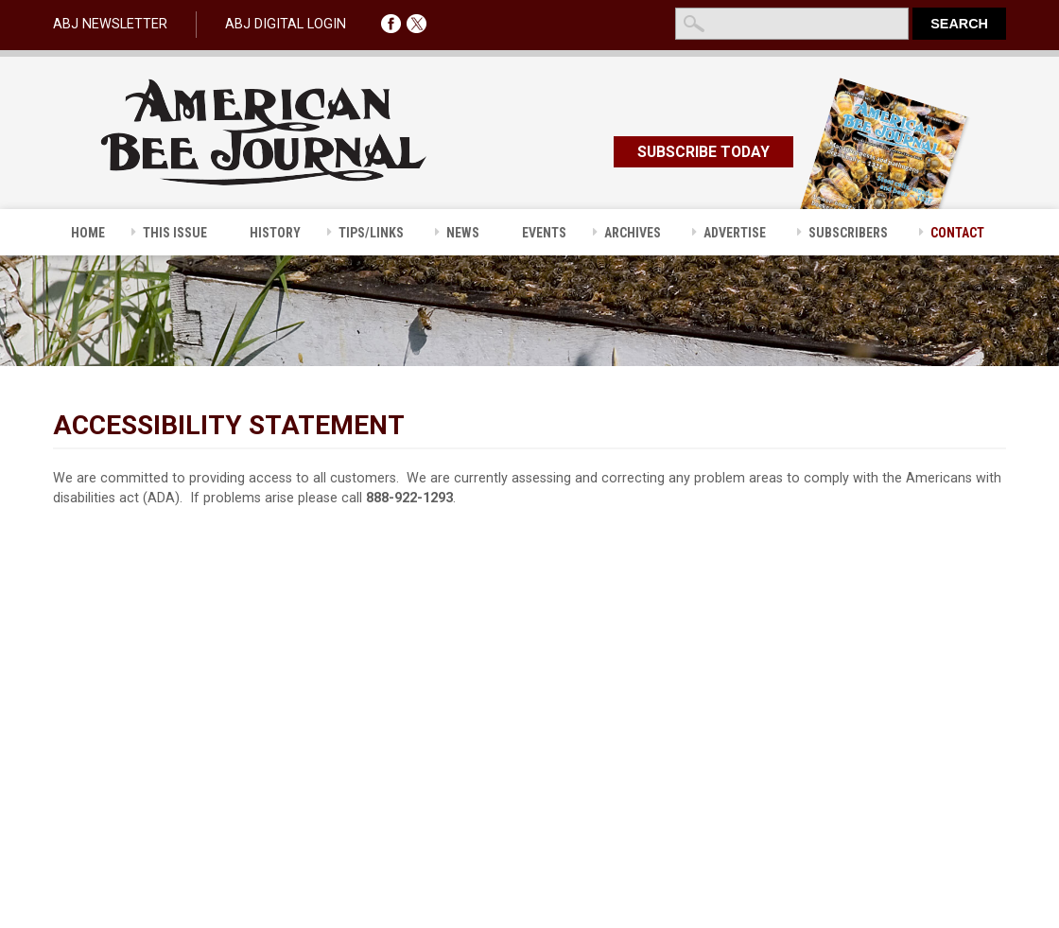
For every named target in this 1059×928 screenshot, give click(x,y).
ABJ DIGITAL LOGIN (285, 24)
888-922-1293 (409, 498)
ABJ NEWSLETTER (110, 24)
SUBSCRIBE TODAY (703, 152)
